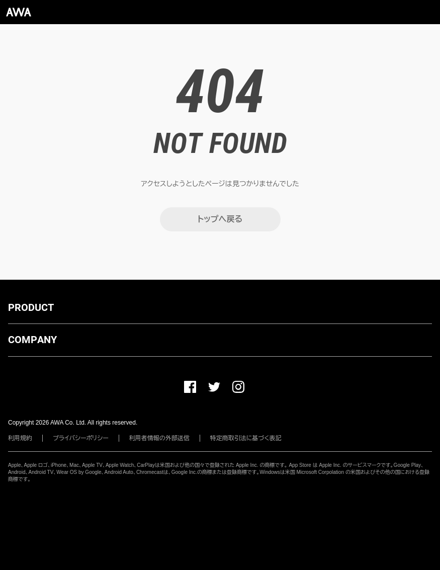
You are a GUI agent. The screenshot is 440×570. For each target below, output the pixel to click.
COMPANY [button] (32, 340)
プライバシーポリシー (81, 438)
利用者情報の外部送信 (159, 438)
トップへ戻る (220, 219)
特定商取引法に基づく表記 (246, 438)
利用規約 (20, 438)
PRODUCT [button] (31, 307)
